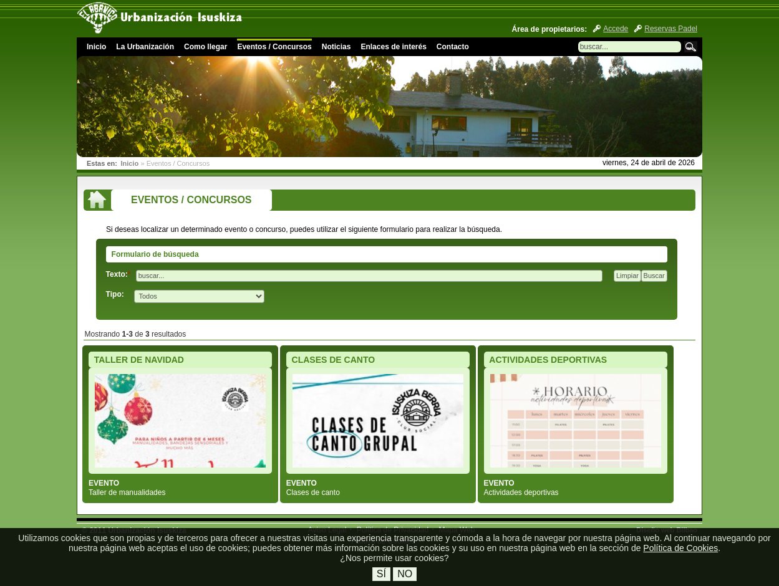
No (404, 574)
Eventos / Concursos (274, 46)
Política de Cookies (680, 548)
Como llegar (205, 46)
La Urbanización (145, 46)
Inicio (96, 46)
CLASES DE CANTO (333, 360)
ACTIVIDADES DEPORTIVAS (548, 360)
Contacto (453, 46)
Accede (615, 28)
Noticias (336, 46)
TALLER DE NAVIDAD (139, 360)
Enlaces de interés (393, 46)
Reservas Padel (670, 28)
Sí (381, 574)
